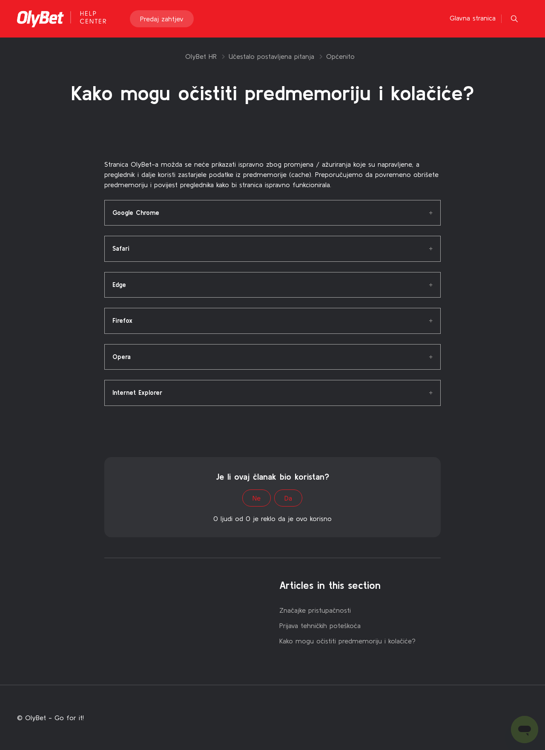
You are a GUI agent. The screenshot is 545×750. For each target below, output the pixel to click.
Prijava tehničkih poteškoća (320, 625)
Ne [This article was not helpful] (256, 498)
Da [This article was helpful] (288, 498)
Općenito (340, 56)
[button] (514, 18)
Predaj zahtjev (162, 19)
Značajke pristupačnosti (315, 610)
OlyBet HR (201, 56)
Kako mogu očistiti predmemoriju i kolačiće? (347, 641)
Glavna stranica (473, 18)
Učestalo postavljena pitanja (271, 56)
